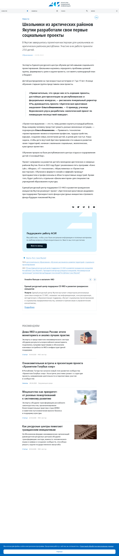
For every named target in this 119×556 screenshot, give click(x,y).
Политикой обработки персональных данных (97, 546)
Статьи (25, 354)
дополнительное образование (38, 262)
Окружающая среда (45, 383)
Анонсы (25, 383)
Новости (25, 19)
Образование (27, 55)
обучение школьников (59, 262)
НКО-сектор (42, 354)
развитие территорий (76, 262)
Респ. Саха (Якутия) (39, 258)
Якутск (28, 258)
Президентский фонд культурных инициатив (59, 271)
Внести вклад (36, 246)
